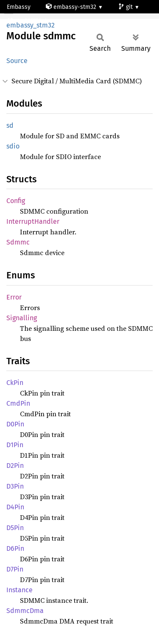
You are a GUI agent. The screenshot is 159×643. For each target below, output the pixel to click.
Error (14, 297)
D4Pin (15, 507)
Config (15, 201)
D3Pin (15, 486)
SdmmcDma (25, 611)
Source (17, 61)
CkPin (14, 383)
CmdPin (18, 403)
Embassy (19, 7)
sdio (13, 146)
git (126, 7)
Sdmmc (18, 242)
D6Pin (15, 548)
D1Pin (14, 445)
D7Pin (14, 569)
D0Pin (15, 424)
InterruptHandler (32, 221)
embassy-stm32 (72, 7)
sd (10, 125)
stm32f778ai (27, 21)
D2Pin (15, 466)
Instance (19, 590)
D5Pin (15, 528)
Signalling (21, 318)
